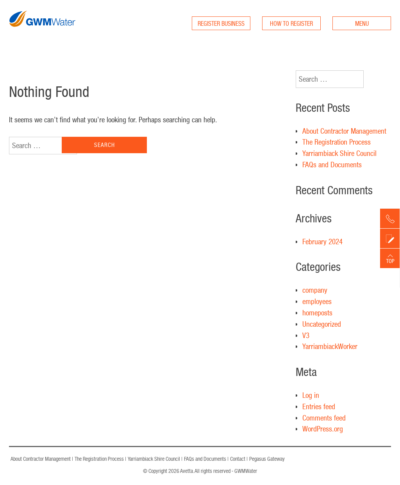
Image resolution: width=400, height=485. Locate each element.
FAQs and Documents (332, 164)
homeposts (317, 312)
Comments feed (324, 417)
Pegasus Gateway (267, 459)
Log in (310, 395)
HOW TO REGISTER (291, 23)
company (314, 290)
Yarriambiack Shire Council (339, 153)
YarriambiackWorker (329, 346)
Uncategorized (321, 324)
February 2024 (322, 241)
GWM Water (42, 34)
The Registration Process (336, 142)
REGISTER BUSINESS (221, 23)
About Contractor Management (344, 131)
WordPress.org (322, 428)
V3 (305, 335)
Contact (237, 459)
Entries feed (318, 406)
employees (317, 301)
